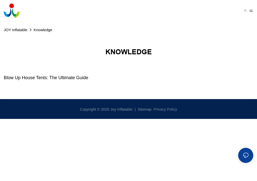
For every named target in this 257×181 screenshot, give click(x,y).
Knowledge (43, 30)
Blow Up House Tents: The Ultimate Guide (46, 77)
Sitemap (144, 109)
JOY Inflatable (15, 30)
